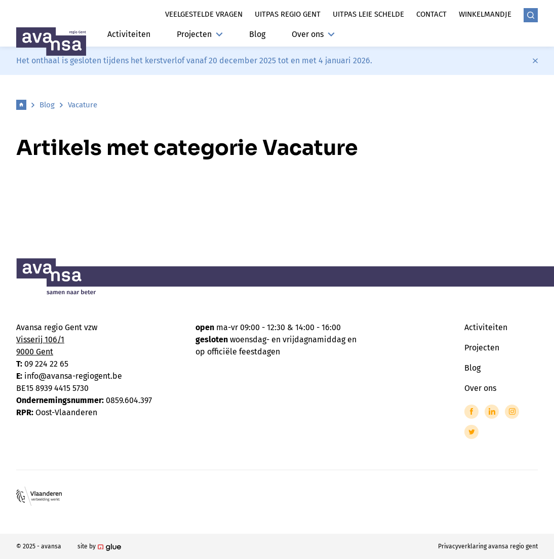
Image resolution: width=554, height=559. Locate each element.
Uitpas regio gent (288, 14)
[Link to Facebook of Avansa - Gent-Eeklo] (471, 412)
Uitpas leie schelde (368, 14)
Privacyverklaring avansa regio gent (488, 546)
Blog (257, 34)
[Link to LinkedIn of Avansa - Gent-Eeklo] (492, 412)
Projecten (200, 34)
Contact (431, 14)
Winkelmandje (485, 14)
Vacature (82, 104)
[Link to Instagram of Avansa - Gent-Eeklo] (512, 412)
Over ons (313, 34)
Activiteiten (128, 34)
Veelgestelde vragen (204, 14)
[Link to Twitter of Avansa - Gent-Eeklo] (471, 432)
